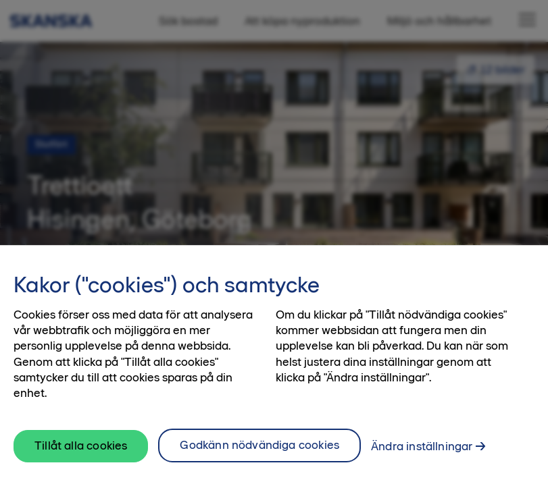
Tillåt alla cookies (80, 452)
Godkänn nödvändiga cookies (259, 451)
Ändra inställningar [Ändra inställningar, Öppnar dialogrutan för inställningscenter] (421, 453)
